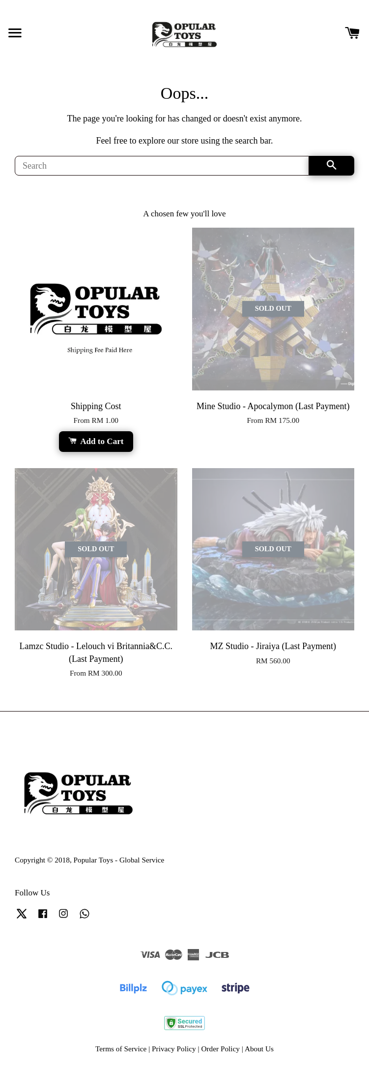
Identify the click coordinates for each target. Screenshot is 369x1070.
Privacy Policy (174, 1048)
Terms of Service (120, 1048)
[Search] (162, 166)
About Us (259, 1048)
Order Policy (220, 1048)
